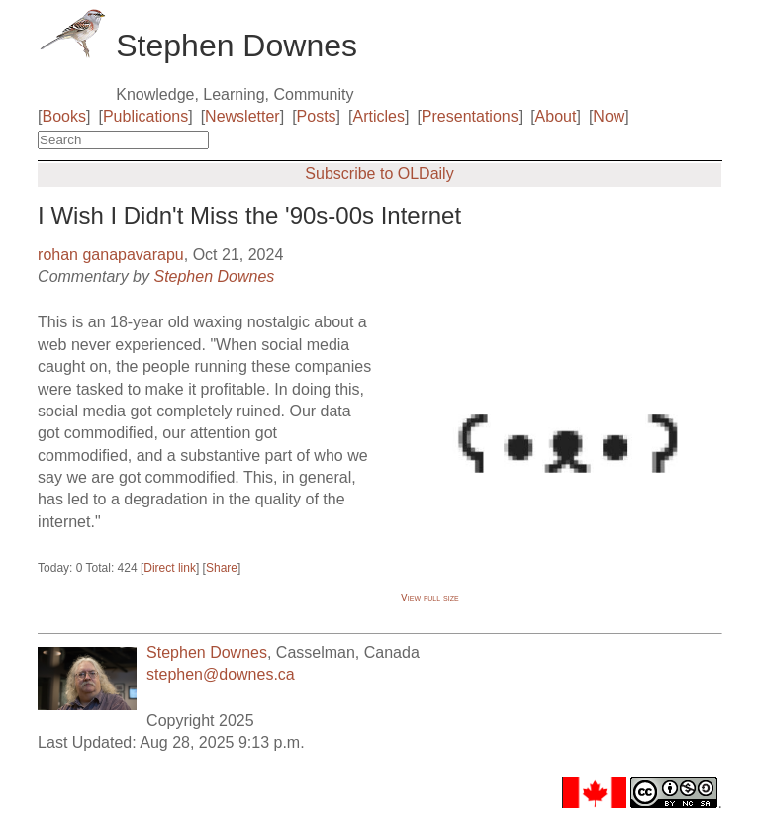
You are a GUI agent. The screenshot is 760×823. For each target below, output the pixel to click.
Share (222, 568)
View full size (430, 597)
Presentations (470, 116)
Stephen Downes (213, 276)
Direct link (169, 568)
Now (608, 116)
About (556, 116)
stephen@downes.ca (220, 674)
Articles (379, 116)
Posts (316, 116)
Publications (145, 116)
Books (64, 116)
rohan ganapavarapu (111, 254)
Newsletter (242, 116)
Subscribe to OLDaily (379, 173)
